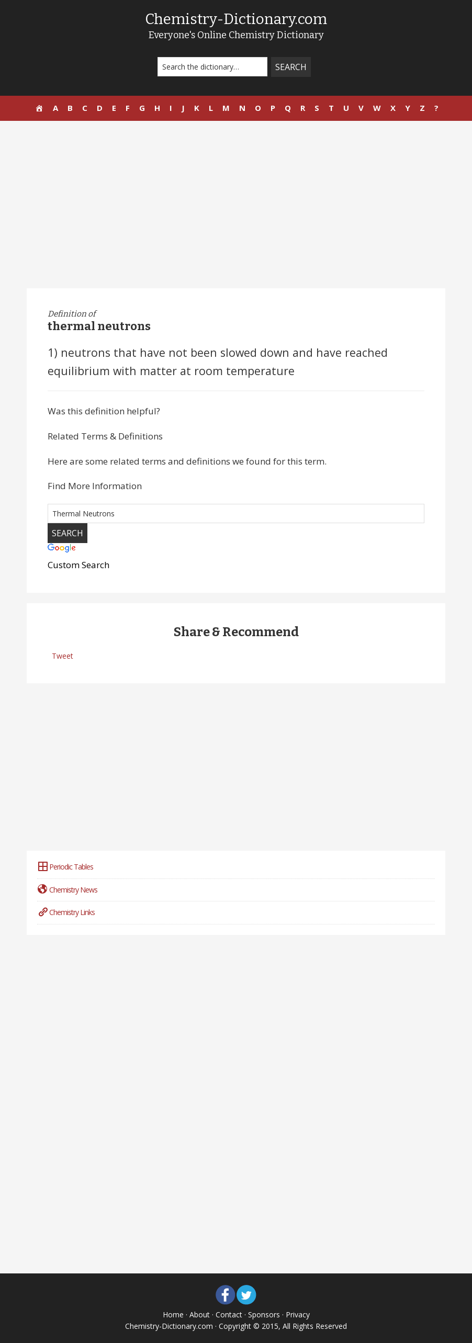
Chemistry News (67, 890)
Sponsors (264, 1314)
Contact (229, 1314)
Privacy (298, 1314)
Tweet (62, 656)
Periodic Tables (65, 867)
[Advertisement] (236, 204)
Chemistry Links (66, 912)
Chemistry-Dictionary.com (236, 19)
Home (173, 1314)
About (199, 1314)
